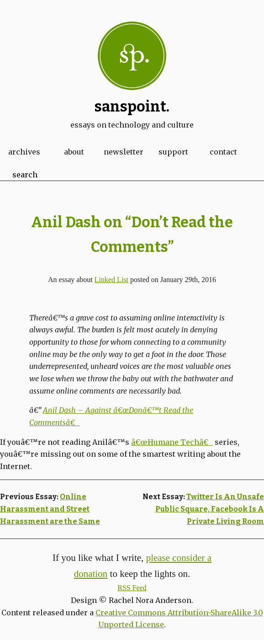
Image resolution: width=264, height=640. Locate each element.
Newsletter (123, 151)
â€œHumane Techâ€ (172, 442)
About (74, 151)
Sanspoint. (132, 106)
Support (173, 151)
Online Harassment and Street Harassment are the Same (50, 508)
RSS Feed (132, 588)
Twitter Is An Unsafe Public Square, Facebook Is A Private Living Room (209, 508)
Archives (24, 151)
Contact (223, 151)
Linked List (111, 279)
